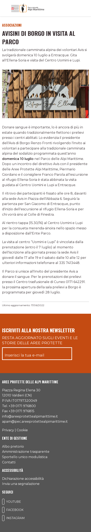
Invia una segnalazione (21, 484)
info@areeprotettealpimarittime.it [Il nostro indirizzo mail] (30, 416)
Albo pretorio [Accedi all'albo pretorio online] (13, 446)
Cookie (22, 430)
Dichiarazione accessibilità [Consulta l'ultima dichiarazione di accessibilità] (23, 479)
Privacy (8, 430)
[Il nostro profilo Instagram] (3, 518)
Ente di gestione (14, 438)
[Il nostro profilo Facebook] (3, 510)
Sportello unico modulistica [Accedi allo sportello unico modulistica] (24, 457)
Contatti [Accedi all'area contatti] (8, 462)
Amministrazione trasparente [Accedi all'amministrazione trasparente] (25, 452)
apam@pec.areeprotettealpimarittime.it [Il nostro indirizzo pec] (35, 421)
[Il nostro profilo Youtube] (3, 502)
